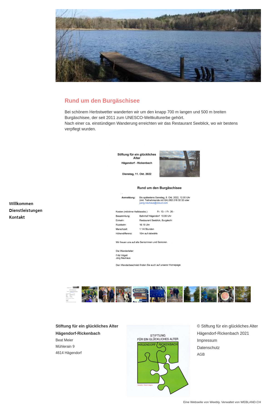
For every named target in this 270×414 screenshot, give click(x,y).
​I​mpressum (207, 340)
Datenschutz (208, 347)
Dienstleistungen (25, 210)
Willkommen (21, 203)
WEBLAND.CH (251, 402)
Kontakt (17, 217)
